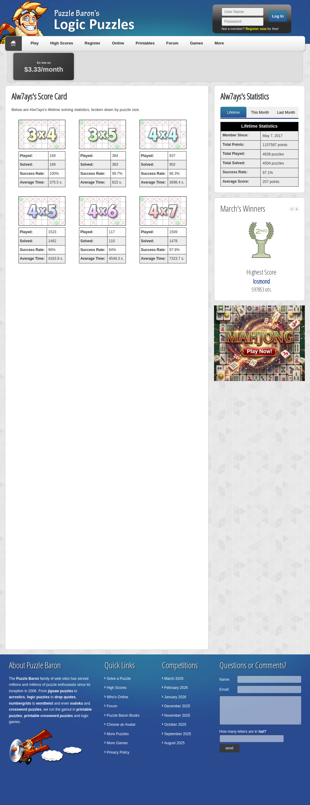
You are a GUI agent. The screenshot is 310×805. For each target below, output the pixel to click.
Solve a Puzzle (119, 678)
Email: (224, 689)
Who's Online (117, 697)
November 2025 (177, 715)
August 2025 (174, 743)
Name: (224, 679)
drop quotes (64, 697)
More (219, 43)
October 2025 (175, 724)
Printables (145, 43)
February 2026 (176, 688)
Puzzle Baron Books (123, 715)
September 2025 (177, 734)
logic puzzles (38, 697)
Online (118, 43)
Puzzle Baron (27, 678)
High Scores (61, 43)
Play (35, 43)
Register (93, 43)
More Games (117, 743)
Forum (172, 43)
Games (196, 43)
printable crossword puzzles (48, 716)
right (297, 209)
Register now (256, 29)
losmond (270, 281)
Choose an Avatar (121, 724)
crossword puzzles (25, 709)
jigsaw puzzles (60, 691)
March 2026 (173, 678)
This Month (260, 112)
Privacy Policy (118, 752)
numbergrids (20, 703)
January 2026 (175, 697)
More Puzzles (118, 734)
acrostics (17, 697)
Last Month (286, 112)
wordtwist (44, 703)
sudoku (76, 703)
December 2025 (177, 706)
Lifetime (233, 112)
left (292, 209)
